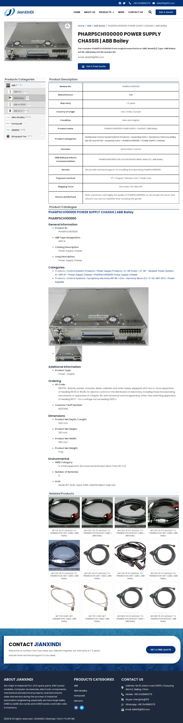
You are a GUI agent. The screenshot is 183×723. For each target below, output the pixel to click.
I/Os (122, 278)
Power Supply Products (110, 271)
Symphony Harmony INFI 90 (102, 278)
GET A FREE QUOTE (159, 649)
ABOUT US (89, 12)
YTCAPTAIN (70, 718)
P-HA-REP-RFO (157, 278)
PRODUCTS (106, 12)
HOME (77, 12)
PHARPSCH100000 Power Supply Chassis (115, 274)
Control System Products (81, 271)
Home (81, 25)
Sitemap (50, 718)
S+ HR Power (131, 271)
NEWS (121, 12)
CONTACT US (135, 12)
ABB (89, 25)
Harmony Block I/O (136, 278)
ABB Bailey (99, 25)
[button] (150, 12)
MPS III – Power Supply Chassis (75, 274)
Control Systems (76, 278)
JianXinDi (25, 12)
